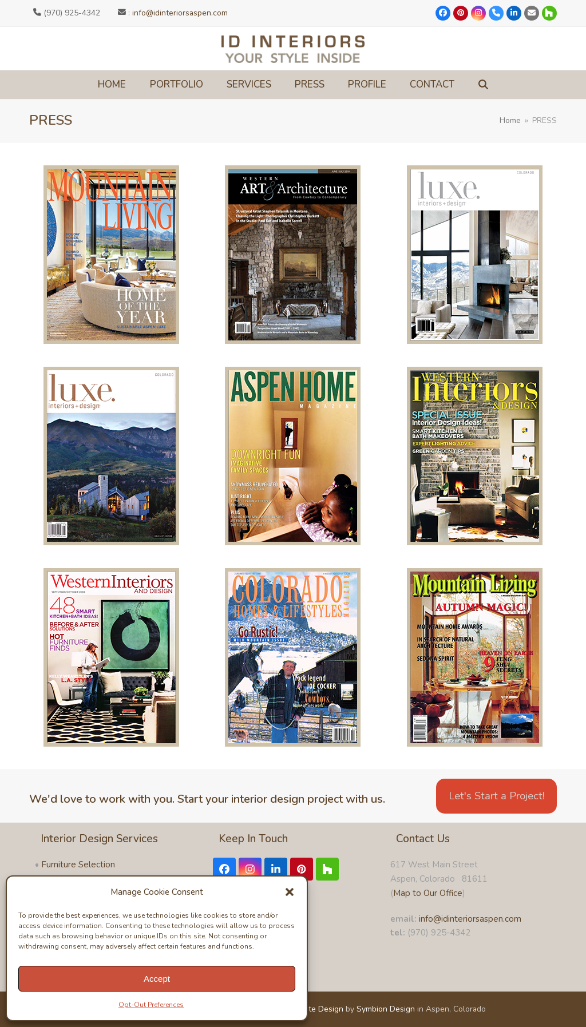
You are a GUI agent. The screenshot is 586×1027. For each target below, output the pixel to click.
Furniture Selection (78, 864)
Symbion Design (386, 1009)
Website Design (314, 1009)
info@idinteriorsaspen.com (180, 12)
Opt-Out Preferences (151, 1004)
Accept (157, 979)
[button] (289, 892)
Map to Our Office (427, 893)
